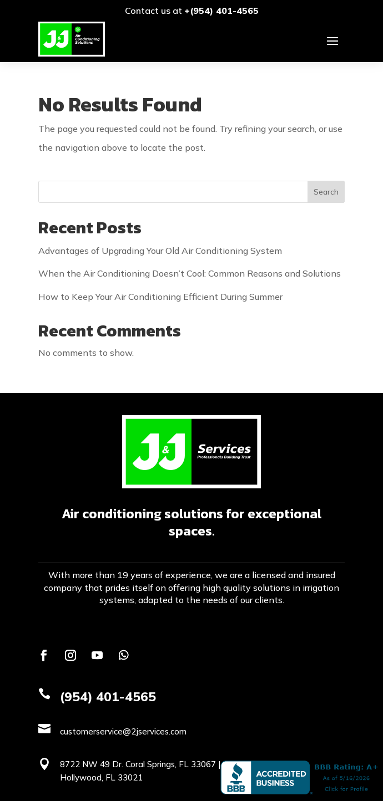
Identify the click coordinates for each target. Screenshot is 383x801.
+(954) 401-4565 (221, 10)
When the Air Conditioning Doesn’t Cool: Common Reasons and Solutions (189, 273)
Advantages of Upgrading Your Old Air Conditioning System (160, 250)
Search (326, 192)
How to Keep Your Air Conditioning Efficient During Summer (160, 296)
